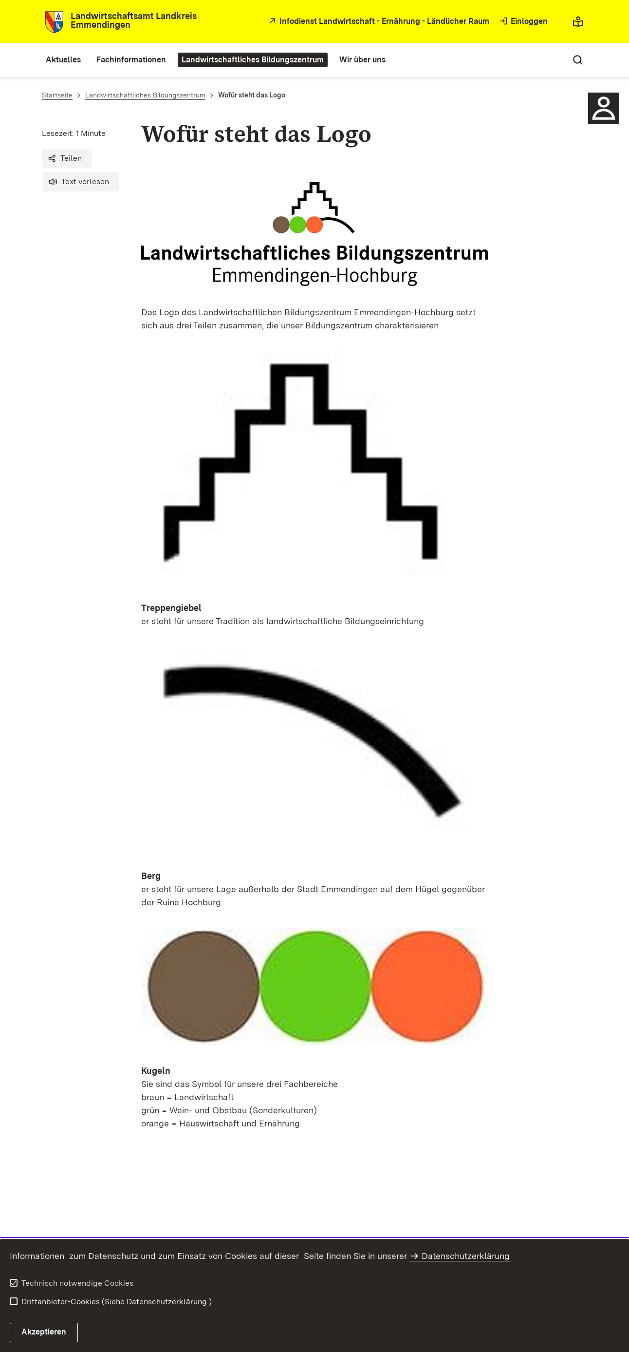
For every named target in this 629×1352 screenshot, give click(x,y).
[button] (67, 158)
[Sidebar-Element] (603, 108)
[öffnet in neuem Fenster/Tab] (377, 22)
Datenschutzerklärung (466, 1256)
